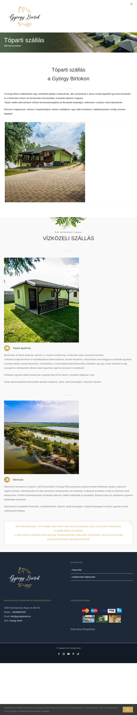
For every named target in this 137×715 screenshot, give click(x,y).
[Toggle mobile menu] (131, 4)
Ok (128, 709)
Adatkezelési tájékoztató (83, 577)
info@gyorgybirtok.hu (21, 616)
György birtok (16, 621)
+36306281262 (19, 612)
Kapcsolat (76, 570)
